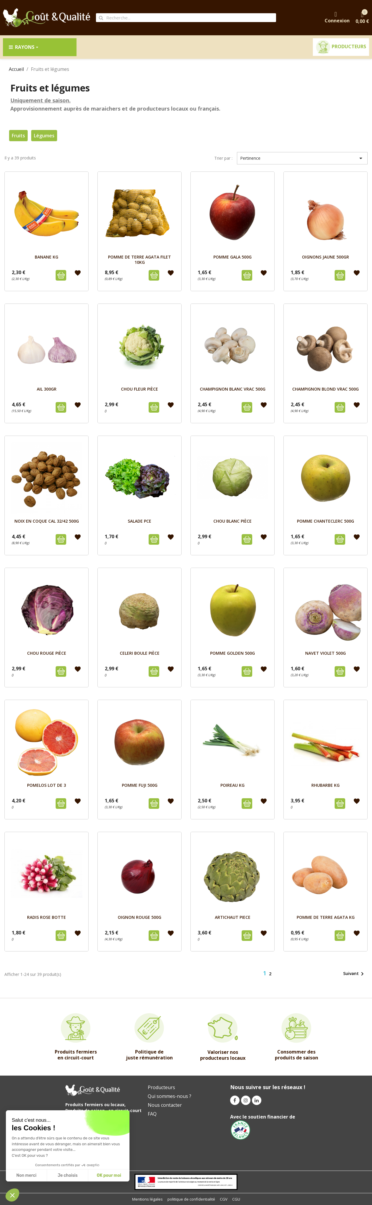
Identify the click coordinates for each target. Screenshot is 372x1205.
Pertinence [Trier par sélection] (302, 158)
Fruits (18, 135)
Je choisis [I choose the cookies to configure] (68, 1175)
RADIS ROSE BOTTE (46, 917)
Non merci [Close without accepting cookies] (26, 1175)
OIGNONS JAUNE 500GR (325, 257)
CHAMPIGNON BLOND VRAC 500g (325, 389)
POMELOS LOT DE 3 (46, 785)
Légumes (44, 135)
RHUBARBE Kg (325, 785)
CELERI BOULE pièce (140, 653)
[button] (12, 1195)
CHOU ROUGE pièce (46, 653)
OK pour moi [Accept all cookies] (109, 1175)
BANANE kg (46, 257)
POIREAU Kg (232, 785)
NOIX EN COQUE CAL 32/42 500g (46, 521)
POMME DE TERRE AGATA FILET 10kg (139, 259)
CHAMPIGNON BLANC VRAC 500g (232, 389)
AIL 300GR (47, 389)
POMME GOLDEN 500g (232, 653)
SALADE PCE (139, 521)
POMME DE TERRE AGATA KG (326, 917)
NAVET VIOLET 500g (325, 653)
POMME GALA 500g (232, 257)
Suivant (354, 973)
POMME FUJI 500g (139, 785)
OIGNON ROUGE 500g (139, 917)
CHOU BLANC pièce (232, 521)
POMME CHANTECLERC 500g (325, 521)
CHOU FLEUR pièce (139, 389)
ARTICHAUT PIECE (232, 917)
